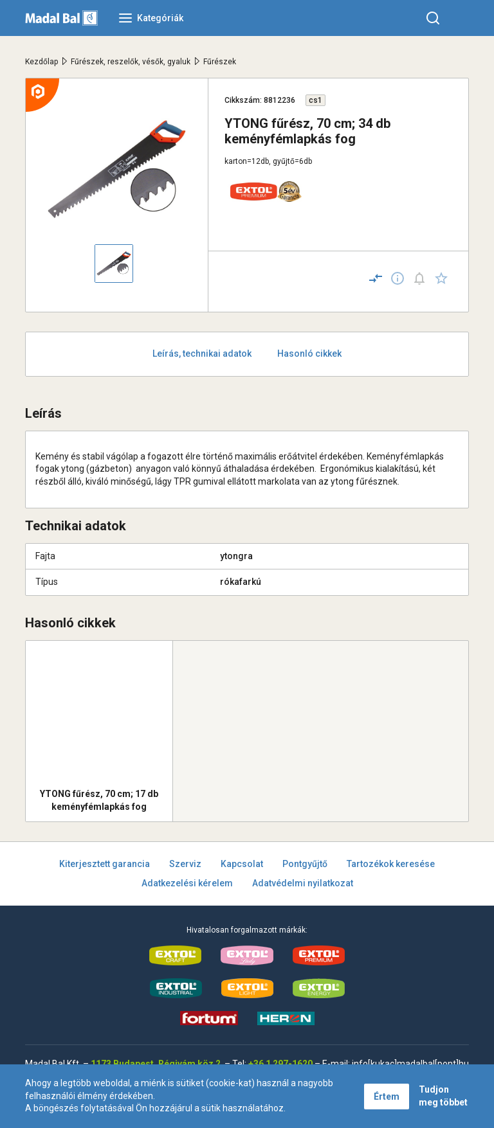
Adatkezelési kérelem (187, 883)
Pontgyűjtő (304, 864)
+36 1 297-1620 (280, 1064)
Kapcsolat (242, 864)
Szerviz (185, 864)
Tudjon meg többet (443, 1095)
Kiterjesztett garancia (104, 864)
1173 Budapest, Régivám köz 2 (156, 1064)
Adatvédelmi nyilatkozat (302, 883)
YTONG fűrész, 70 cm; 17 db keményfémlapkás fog (99, 800)
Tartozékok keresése (391, 864)
